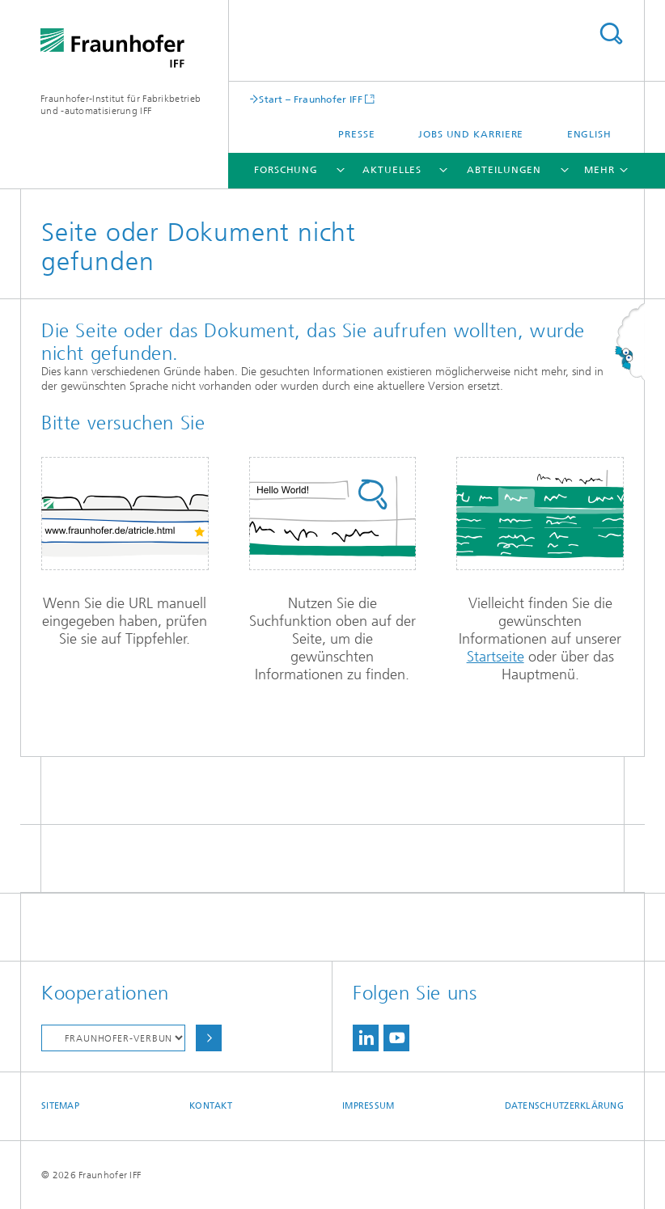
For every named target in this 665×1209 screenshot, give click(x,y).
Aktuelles (391, 169)
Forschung (286, 169)
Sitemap (60, 1106)
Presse (356, 134)
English (589, 134)
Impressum (368, 1106)
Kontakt (210, 1106)
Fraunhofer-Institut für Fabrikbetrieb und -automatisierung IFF (120, 104)
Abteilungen (504, 169)
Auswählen (209, 1038)
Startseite (495, 657)
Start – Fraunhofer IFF (310, 99)
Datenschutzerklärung (565, 1106)
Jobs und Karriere (470, 134)
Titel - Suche (611, 33)
